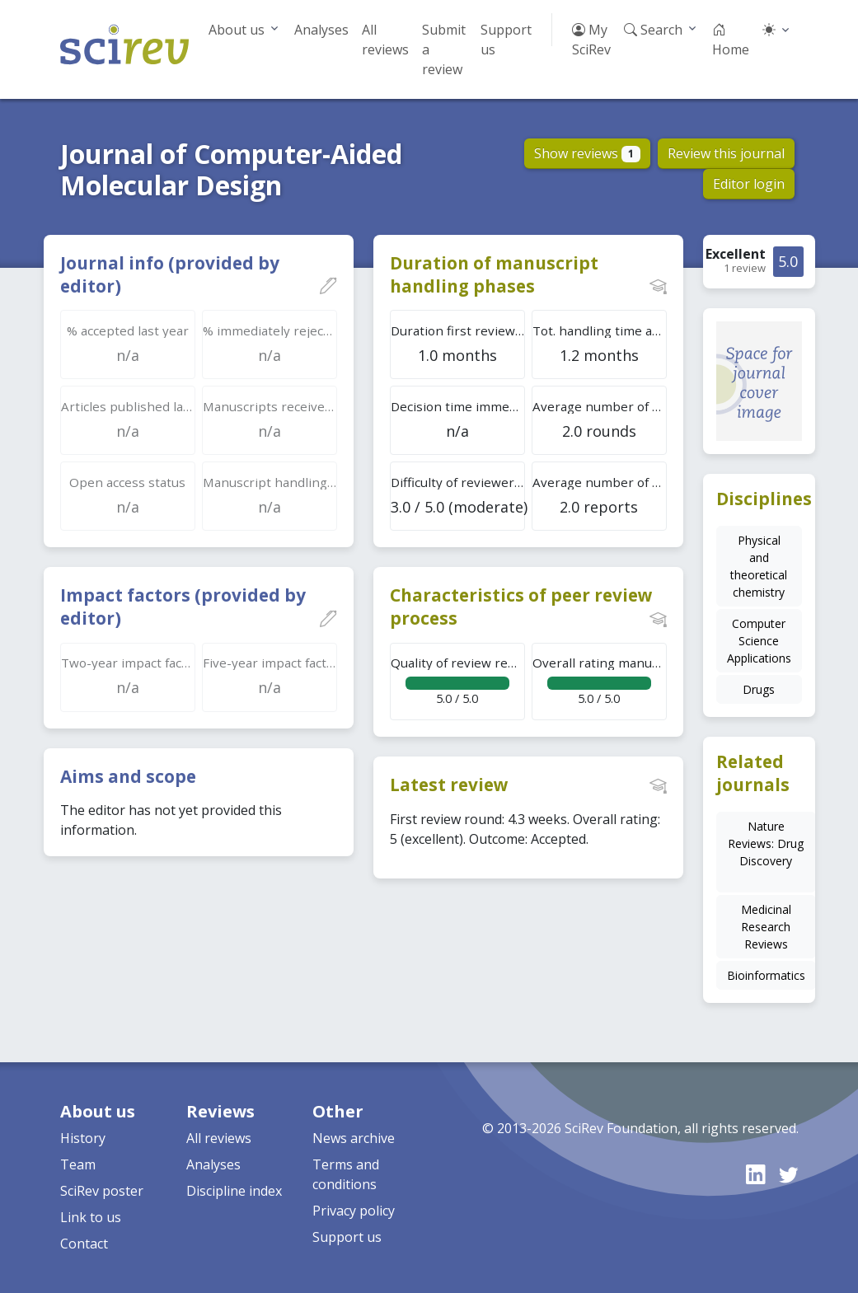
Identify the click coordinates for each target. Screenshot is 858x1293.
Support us (506, 40)
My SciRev (591, 40)
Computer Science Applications (759, 641)
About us (237, 30)
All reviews (385, 40)
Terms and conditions (345, 1174)
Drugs (759, 689)
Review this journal (726, 153)
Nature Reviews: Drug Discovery (766, 843)
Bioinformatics (766, 975)
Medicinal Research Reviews (766, 927)
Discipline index (234, 1191)
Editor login (749, 184)
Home (730, 40)
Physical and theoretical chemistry (758, 566)
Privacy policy (353, 1211)
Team (78, 1164)
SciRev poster (101, 1191)
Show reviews (587, 153)
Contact (84, 1243)
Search (653, 30)
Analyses (321, 30)
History (82, 1138)
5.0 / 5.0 (458, 680)
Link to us (90, 1217)
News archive (353, 1138)
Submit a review (444, 49)
